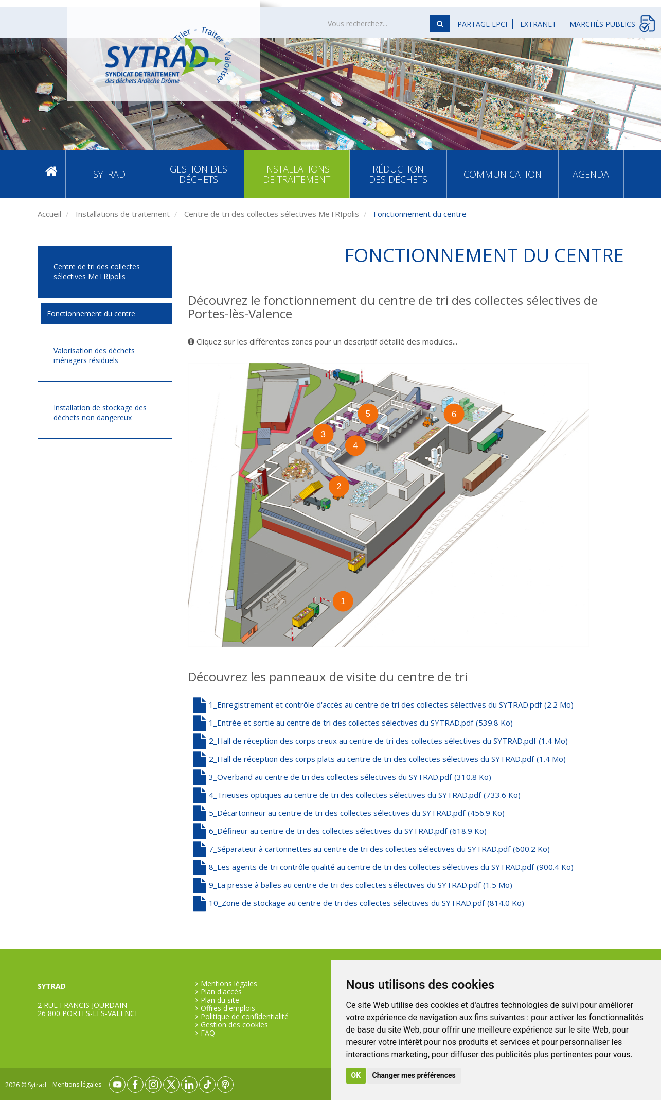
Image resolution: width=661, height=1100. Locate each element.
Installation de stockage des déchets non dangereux (100, 413)
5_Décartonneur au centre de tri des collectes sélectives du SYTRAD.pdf (349, 812)
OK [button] (356, 1075)
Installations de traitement (296, 174)
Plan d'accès (221, 992)
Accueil (51, 173)
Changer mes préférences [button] (414, 1075)
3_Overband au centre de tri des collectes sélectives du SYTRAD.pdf (342, 776)
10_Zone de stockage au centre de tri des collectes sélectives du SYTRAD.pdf (358, 903)
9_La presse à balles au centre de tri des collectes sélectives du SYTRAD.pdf (352, 885)
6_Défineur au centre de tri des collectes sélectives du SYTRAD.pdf (340, 831)
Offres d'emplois (228, 1008)
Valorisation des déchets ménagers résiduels (94, 356)
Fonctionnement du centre (91, 313)
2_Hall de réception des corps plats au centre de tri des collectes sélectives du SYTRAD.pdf (379, 758)
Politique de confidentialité (245, 1016)
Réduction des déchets (398, 174)
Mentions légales (229, 983)
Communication (502, 174)
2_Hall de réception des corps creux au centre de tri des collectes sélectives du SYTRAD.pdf (380, 740)
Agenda (591, 174)
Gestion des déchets (198, 174)
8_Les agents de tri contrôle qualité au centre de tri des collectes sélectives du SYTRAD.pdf (383, 867)
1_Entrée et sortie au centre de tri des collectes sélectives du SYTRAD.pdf (353, 722)
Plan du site (220, 1000)
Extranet (538, 24)
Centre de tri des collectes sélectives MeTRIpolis (270, 214)
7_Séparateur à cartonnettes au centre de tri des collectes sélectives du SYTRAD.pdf (371, 849)
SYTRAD (109, 174)
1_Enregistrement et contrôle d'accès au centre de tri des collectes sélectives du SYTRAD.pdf (383, 704)
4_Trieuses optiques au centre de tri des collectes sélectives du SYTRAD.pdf (357, 794)
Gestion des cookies (234, 1025)
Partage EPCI (482, 24)
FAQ (208, 1033)
